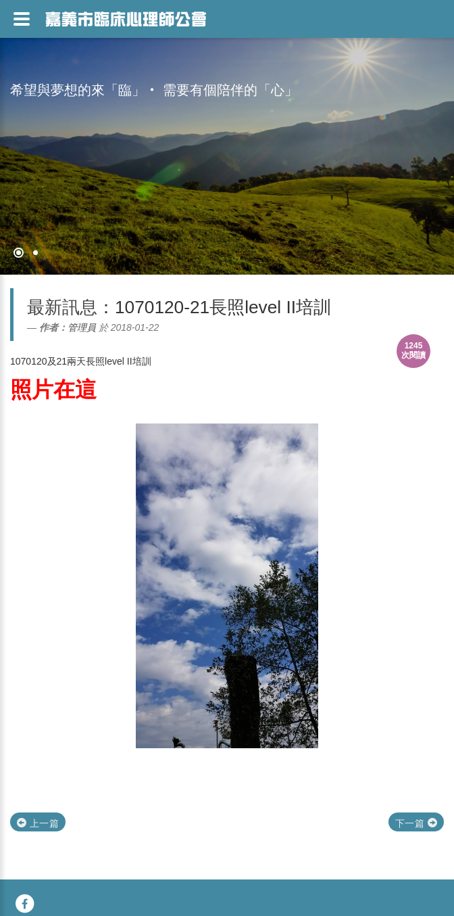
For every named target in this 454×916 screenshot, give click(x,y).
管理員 (82, 327)
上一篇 (38, 823)
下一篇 (416, 823)
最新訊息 (62, 307)
